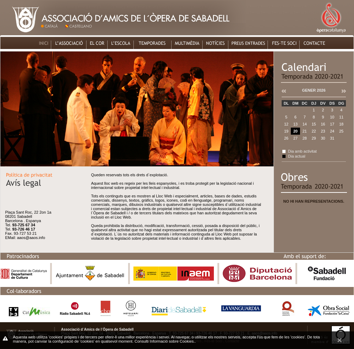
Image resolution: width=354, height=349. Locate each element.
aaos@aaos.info (31, 237)
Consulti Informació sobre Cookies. (164, 341)
